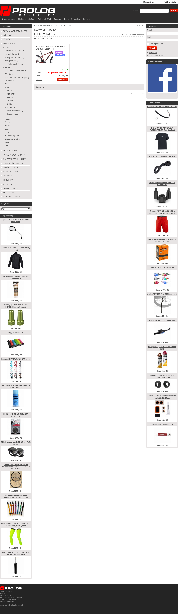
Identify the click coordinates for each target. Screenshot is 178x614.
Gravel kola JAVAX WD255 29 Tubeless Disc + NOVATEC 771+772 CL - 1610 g (15, 467)
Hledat (174, 10)
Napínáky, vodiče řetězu (14, 64)
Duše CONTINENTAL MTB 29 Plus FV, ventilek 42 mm (162, 241)
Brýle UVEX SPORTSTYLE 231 (162, 268)
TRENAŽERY (8, 176)
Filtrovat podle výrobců (43, 38)
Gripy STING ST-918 (16, 333)
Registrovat (153, 53)
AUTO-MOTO (8, 193)
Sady (7, 129)
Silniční (9, 104)
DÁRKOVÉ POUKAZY (11, 197)
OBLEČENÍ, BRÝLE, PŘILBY (14, 159)
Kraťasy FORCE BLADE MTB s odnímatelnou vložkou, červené (162, 212)
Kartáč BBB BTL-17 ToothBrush (162, 320)
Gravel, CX (11, 107)
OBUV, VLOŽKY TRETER (13, 163)
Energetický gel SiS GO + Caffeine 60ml (162, 348)
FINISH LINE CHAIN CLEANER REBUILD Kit (15, 415)
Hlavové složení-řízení (13, 54)
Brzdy (7, 47)
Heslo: (149, 37)
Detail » (39, 80)
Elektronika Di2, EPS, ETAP (15, 51)
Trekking (10, 101)
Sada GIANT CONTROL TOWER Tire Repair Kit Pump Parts (16, 553)
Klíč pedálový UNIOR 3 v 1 (162, 424)
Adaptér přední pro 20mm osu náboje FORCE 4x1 (162, 376)
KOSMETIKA (8, 180)
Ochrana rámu (12, 114)
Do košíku (62, 80)
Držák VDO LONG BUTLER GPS (162, 157)
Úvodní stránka (8, 19)
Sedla (7, 132)
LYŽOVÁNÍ (7, 35)
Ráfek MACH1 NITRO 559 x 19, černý (162, 107)
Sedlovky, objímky (12, 136)
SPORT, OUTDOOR (11, 188)
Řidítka (7, 126)
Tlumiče (8, 142)
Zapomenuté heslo (156, 55)
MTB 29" (10, 98)
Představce (9, 74)
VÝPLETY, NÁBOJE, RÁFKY (14, 155)
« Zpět (133, 94)
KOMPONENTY (51, 25)
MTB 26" (10, 91)
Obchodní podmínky (26, 19)
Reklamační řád (44, 19)
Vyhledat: (135, 10)
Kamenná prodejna (72, 19)
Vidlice (7, 146)
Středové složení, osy (13, 139)
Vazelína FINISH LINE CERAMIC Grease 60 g (16, 277)
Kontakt (86, 19)
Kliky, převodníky (11, 61)
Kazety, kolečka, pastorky (14, 58)
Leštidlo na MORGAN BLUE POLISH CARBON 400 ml (15, 386)
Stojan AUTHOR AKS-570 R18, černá (162, 294)
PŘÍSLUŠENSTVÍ (10, 151)
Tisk (142, 94)
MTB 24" (10, 87)
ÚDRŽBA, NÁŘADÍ (10, 168)
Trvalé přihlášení (156, 44)
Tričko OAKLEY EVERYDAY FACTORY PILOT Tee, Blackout (162, 129)
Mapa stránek (148, 2)
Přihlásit (152, 48)
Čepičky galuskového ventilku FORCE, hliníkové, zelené (15, 306)
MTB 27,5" (11, 94)
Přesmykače (9, 81)
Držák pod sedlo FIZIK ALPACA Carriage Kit (162, 184)
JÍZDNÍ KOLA (8, 40)
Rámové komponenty (15, 111)
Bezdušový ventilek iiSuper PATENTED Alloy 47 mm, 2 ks (16, 496)
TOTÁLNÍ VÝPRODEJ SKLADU (15, 31)
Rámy (60, 25)
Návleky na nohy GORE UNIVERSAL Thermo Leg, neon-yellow (16, 525)
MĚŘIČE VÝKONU (10, 172)
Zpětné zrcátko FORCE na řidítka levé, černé (15, 221)
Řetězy (7, 122)
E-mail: (149, 30)
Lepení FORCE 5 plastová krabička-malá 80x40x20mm (162, 397)
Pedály (7, 67)
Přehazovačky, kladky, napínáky (17, 78)
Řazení (7, 119)
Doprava (57, 19)
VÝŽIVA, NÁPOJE (10, 184)
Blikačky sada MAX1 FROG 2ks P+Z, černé (16, 443)
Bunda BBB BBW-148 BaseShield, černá (16, 249)
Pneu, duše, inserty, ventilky (15, 71)
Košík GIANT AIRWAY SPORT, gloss (15, 359)
